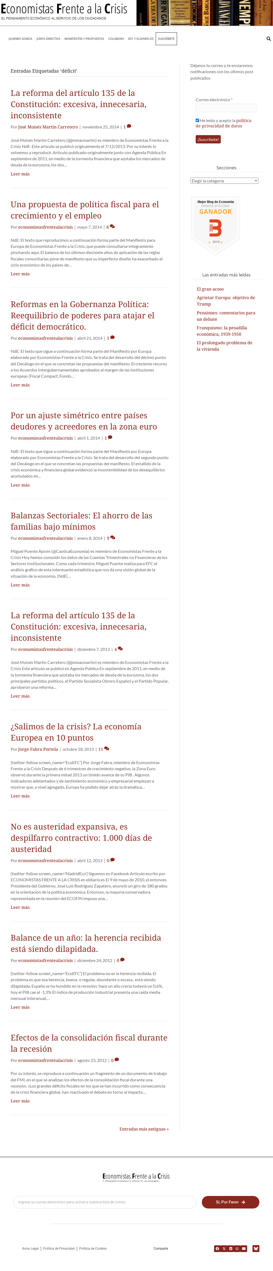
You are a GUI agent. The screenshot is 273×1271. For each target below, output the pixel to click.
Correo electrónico (214, 99)
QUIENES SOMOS (20, 39)
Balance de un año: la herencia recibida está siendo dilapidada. (86, 943)
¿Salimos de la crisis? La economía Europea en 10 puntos (76, 732)
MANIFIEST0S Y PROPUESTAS (84, 39)
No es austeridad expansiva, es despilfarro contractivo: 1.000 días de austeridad (81, 837)
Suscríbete (166, 39)
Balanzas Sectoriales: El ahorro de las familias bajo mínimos (81, 521)
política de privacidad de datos (223, 123)
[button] (268, 38)
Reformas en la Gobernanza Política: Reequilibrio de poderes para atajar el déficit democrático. (82, 315)
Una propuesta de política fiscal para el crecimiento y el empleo (85, 210)
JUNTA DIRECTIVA (48, 39)
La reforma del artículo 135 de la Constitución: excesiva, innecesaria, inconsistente (79, 104)
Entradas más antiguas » (144, 1129)
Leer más (20, 174)
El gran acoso (210, 289)
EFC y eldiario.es (141, 39)
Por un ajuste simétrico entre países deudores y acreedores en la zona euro (84, 421)
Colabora (116, 39)
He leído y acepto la (223, 123)
